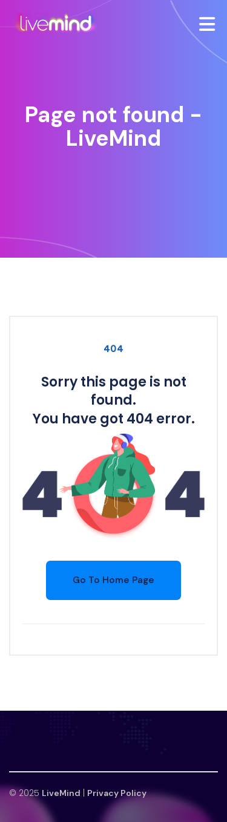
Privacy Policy (116, 793)
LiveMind (61, 793)
